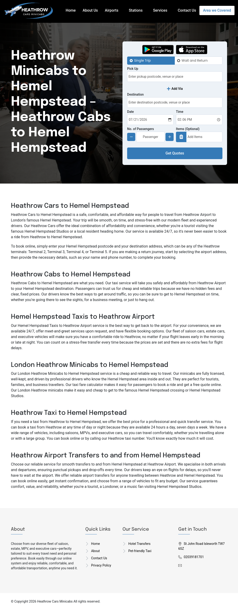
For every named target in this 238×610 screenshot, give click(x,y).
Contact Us (187, 10)
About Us (90, 10)
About (95, 551)
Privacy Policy (101, 565)
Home (71, 10)
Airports (111, 10)
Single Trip (142, 60)
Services (160, 10)
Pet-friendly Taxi (139, 551)
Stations (135, 10)
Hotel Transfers (139, 544)
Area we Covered (217, 10)
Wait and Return (195, 60)
